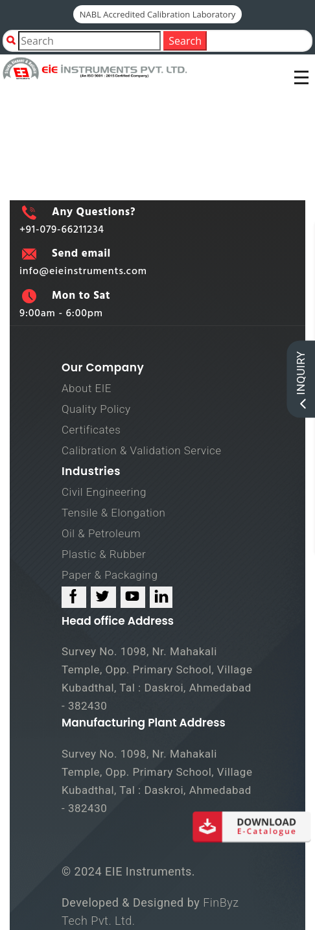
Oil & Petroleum (101, 533)
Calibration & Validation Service (142, 450)
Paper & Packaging (110, 574)
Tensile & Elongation (113, 512)
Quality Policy (96, 408)
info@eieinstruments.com (83, 271)
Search (185, 41)
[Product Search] (89, 41)
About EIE (86, 388)
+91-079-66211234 (61, 230)
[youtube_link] (133, 597)
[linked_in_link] (161, 597)
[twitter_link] (103, 597)
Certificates (91, 429)
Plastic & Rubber (104, 554)
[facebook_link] (74, 597)
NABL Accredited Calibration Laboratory (158, 14)
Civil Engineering (104, 491)
